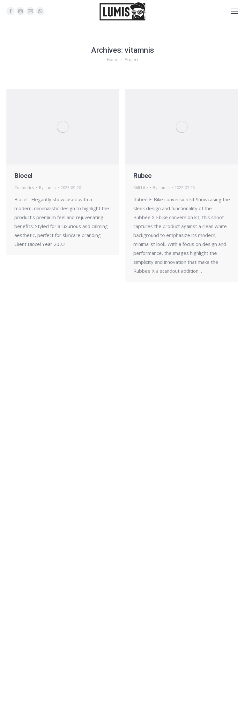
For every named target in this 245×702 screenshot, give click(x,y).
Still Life (140, 187)
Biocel (23, 175)
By (47, 187)
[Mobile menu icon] (235, 11)
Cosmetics (24, 187)
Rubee (142, 175)
